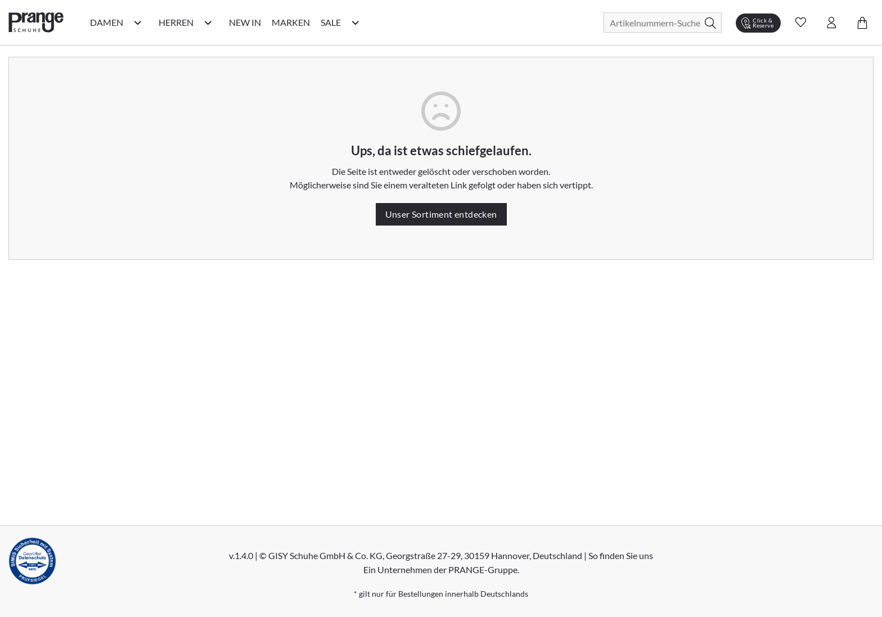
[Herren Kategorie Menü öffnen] (208, 22)
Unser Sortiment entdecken (441, 214)
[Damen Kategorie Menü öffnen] (138, 22)
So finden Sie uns (620, 555)
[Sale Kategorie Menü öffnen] (355, 22)
